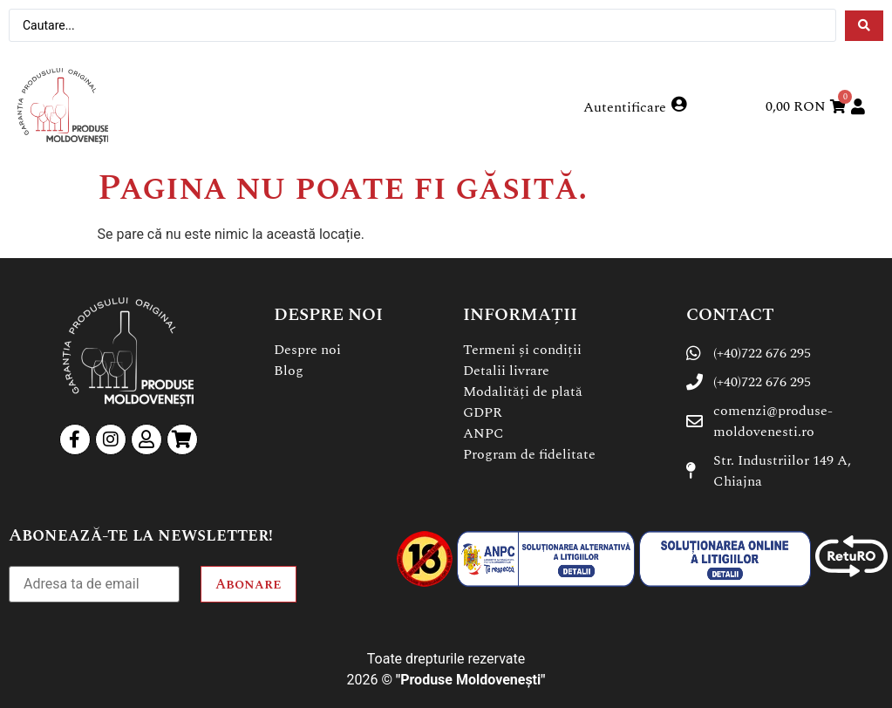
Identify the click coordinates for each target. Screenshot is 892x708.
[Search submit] (864, 25)
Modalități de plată (522, 391)
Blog (288, 370)
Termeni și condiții (522, 349)
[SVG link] (62, 106)
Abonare (248, 584)
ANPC (483, 433)
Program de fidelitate (529, 454)
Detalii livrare (506, 370)
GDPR (482, 412)
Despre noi (307, 349)
